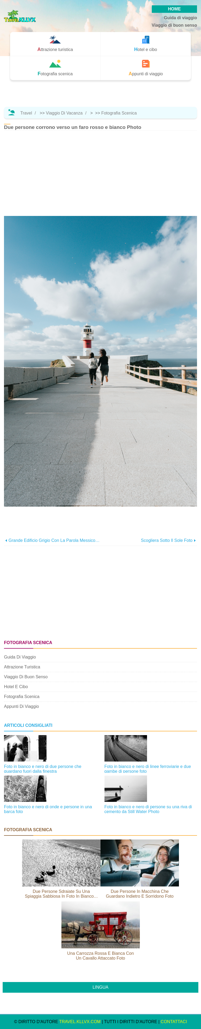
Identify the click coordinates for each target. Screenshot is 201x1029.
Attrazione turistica (22, 667)
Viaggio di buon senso (174, 25)
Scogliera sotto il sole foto (166, 540)
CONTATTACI (174, 1021)
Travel (26, 113)
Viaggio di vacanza (64, 113)
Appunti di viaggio (21, 706)
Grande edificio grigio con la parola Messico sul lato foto (54, 540)
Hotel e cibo (16, 686)
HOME (174, 9)
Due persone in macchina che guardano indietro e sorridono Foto (139, 893)
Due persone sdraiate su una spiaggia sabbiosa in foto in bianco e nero (61, 894)
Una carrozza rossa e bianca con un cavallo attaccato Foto (100, 955)
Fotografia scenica (119, 113)
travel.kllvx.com (80, 1021)
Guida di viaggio (180, 17)
